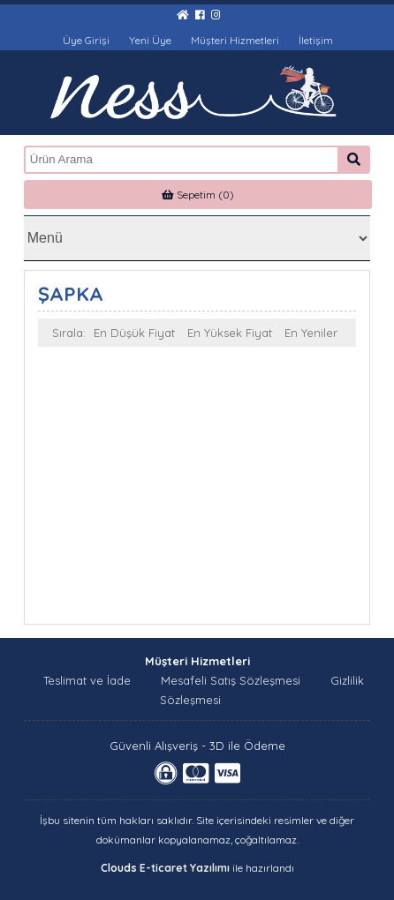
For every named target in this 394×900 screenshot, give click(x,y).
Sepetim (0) (198, 194)
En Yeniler (310, 333)
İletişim (316, 40)
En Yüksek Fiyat (229, 333)
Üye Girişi (86, 40)
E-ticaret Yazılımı (185, 867)
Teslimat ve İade (87, 680)
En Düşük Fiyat (134, 333)
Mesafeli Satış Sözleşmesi (230, 680)
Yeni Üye (150, 40)
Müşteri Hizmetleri (235, 40)
